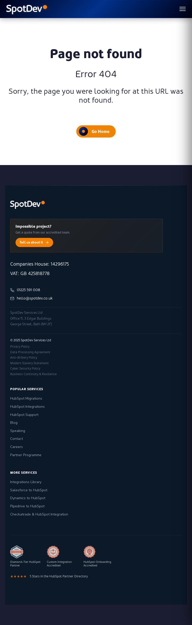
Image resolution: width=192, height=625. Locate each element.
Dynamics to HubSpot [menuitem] (27, 498)
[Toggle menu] (183, 9)
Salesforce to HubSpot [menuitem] (28, 490)
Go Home (94, 131)
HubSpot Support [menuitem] (24, 414)
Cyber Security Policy (25, 368)
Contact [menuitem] (16, 438)
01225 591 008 (25, 290)
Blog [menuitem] (14, 422)
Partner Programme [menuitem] (25, 455)
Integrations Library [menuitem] (25, 482)
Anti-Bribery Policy (23, 357)
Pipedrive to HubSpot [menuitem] (27, 506)
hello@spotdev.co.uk (31, 298)
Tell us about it (34, 242)
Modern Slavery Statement (29, 363)
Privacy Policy (19, 346)
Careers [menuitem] (16, 446)
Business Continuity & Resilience (33, 374)
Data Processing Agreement (30, 352)
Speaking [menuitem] (17, 430)
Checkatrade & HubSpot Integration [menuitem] (39, 514)
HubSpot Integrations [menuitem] (27, 406)
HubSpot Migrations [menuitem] (26, 398)
